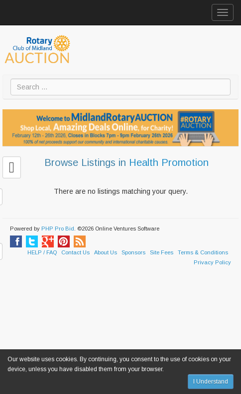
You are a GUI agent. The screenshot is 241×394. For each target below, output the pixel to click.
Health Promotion (169, 162)
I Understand (210, 381)
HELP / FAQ (42, 252)
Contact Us (75, 252)
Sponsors (133, 252)
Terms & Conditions (203, 252)
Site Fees (161, 252)
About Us (105, 252)
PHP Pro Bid (57, 229)
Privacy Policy (212, 262)
